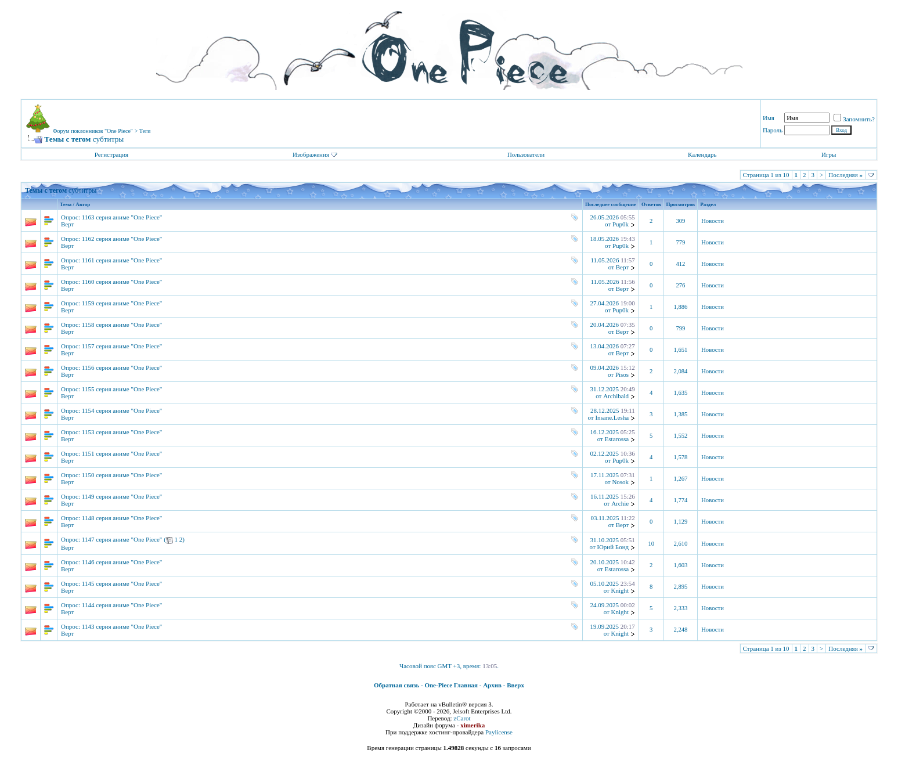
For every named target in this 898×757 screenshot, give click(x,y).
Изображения (311, 154)
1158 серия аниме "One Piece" (122, 324)
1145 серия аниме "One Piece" (122, 583)
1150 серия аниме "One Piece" (122, 474)
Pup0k (620, 224)
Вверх (515, 685)
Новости (712, 221)
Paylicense (499, 732)
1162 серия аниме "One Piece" (122, 238)
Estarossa (617, 438)
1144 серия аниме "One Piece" (122, 604)
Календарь (702, 154)
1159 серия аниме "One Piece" (122, 303)
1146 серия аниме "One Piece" (122, 561)
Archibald (616, 395)
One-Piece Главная (451, 685)
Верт (67, 224)
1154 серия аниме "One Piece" (122, 410)
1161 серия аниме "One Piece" (122, 260)
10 (651, 543)
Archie (620, 503)
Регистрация (111, 154)
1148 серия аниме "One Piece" (122, 517)
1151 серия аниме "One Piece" (122, 453)
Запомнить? (854, 119)
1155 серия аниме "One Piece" (122, 388)
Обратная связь (396, 685)
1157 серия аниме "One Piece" (122, 346)
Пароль (772, 130)
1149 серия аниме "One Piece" (122, 496)
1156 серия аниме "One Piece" (122, 367)
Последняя (845, 174)
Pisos (622, 374)
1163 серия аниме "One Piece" (122, 217)
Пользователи (525, 154)
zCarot (461, 718)
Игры (828, 154)
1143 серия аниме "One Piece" (122, 626)
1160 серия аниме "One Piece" (122, 281)
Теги (145, 131)
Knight (620, 590)
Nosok (620, 481)
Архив (492, 685)
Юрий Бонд (613, 546)
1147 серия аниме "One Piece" (122, 539)
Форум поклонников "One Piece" (93, 131)
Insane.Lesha (612, 417)
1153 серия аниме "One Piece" (122, 431)
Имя (768, 117)
